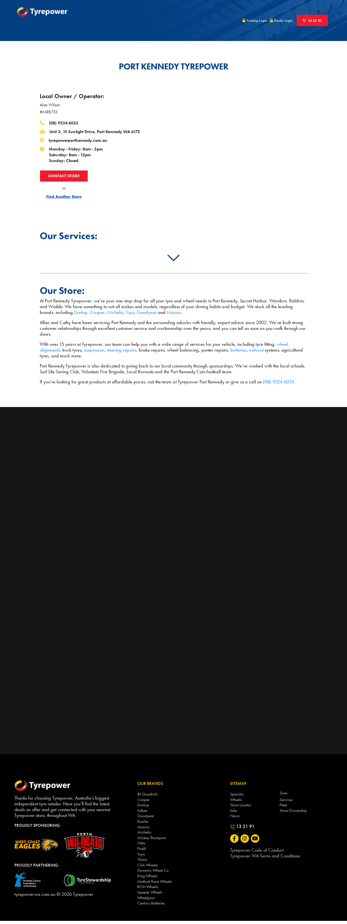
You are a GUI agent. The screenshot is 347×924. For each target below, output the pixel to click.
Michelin (115, 312)
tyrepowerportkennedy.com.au (78, 140)
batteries (238, 350)
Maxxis (174, 312)
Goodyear (147, 312)
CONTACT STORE (63, 176)
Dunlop (81, 312)
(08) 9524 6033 (63, 123)
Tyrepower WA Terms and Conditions (265, 856)
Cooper (97, 312)
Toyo (130, 312)
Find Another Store (64, 197)
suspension (94, 350)
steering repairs (121, 350)
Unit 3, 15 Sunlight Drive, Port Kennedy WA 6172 (94, 131)
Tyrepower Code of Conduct (257, 851)
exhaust (256, 350)
